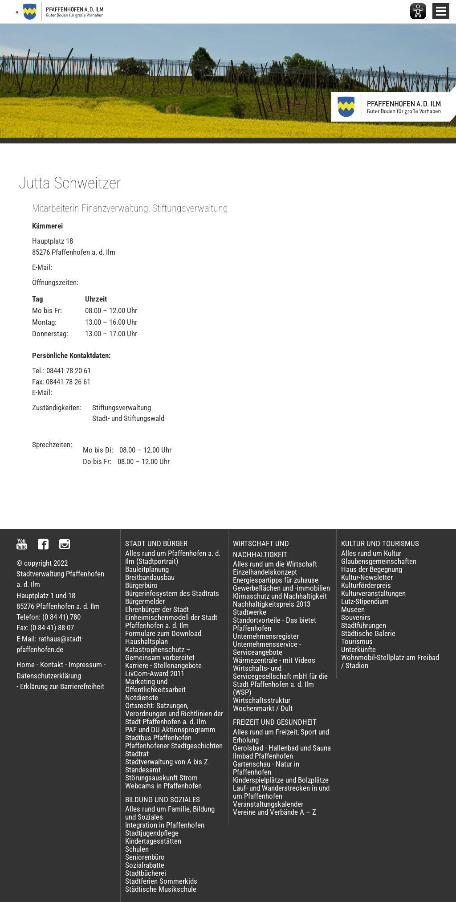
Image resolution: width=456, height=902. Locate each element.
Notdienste (141, 698)
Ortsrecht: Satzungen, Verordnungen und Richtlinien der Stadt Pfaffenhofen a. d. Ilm (174, 714)
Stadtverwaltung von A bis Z (166, 762)
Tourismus (357, 641)
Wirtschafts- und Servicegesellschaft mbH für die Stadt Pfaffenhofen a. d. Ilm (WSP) (280, 680)
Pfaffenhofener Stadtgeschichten (174, 746)
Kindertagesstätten (153, 841)
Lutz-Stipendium (365, 601)
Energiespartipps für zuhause (275, 580)
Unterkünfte (358, 649)
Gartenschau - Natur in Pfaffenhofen (266, 768)
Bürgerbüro (141, 585)
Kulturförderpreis (366, 585)
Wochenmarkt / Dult (263, 708)
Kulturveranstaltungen (373, 593)
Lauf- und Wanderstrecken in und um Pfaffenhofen (281, 792)
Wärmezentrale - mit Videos (274, 660)
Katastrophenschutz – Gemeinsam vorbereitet (160, 653)
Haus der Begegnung (371, 569)
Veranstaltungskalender (268, 804)
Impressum (85, 664)
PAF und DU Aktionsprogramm (170, 730)
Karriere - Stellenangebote (163, 665)
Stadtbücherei (145, 873)
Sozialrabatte (144, 865)
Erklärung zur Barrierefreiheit (62, 686)
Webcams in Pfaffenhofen (163, 786)
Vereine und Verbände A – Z (274, 812)
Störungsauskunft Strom (161, 778)
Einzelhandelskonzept (265, 572)
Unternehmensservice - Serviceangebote (267, 648)
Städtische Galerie (368, 633)
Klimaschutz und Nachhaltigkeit (280, 596)
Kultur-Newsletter (367, 577)
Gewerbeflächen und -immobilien (281, 588)
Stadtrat (137, 754)
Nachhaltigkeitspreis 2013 (271, 604)
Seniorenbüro (145, 857)
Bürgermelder (145, 601)
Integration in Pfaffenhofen (164, 825)
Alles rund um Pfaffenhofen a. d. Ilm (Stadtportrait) (172, 557)
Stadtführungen (363, 625)
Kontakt (51, 664)
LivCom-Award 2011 (154, 673)
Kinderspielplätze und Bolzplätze (281, 780)
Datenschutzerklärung (48, 675)
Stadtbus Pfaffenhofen (158, 738)
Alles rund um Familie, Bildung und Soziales (170, 813)
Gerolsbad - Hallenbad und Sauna (282, 748)
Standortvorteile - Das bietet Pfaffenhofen (274, 624)
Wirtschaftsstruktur (261, 700)
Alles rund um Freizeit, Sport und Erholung (281, 736)
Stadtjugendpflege (152, 833)
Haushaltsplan (146, 641)
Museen (353, 609)
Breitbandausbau (150, 577)
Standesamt (143, 770)
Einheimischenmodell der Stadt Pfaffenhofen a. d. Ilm (171, 621)
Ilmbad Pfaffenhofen (263, 756)
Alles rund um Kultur (371, 553)
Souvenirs (355, 617)
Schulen (137, 849)
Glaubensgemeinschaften (378, 561)
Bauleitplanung (147, 569)
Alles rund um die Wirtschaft (275, 564)
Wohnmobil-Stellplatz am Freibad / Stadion (390, 661)
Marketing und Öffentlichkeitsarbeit (155, 686)
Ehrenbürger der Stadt (157, 609)
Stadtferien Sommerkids (161, 881)
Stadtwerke (249, 612)
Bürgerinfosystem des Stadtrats (172, 593)
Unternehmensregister (266, 636)
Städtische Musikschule (160, 889)
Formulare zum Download (163, 633)
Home (25, 664)
